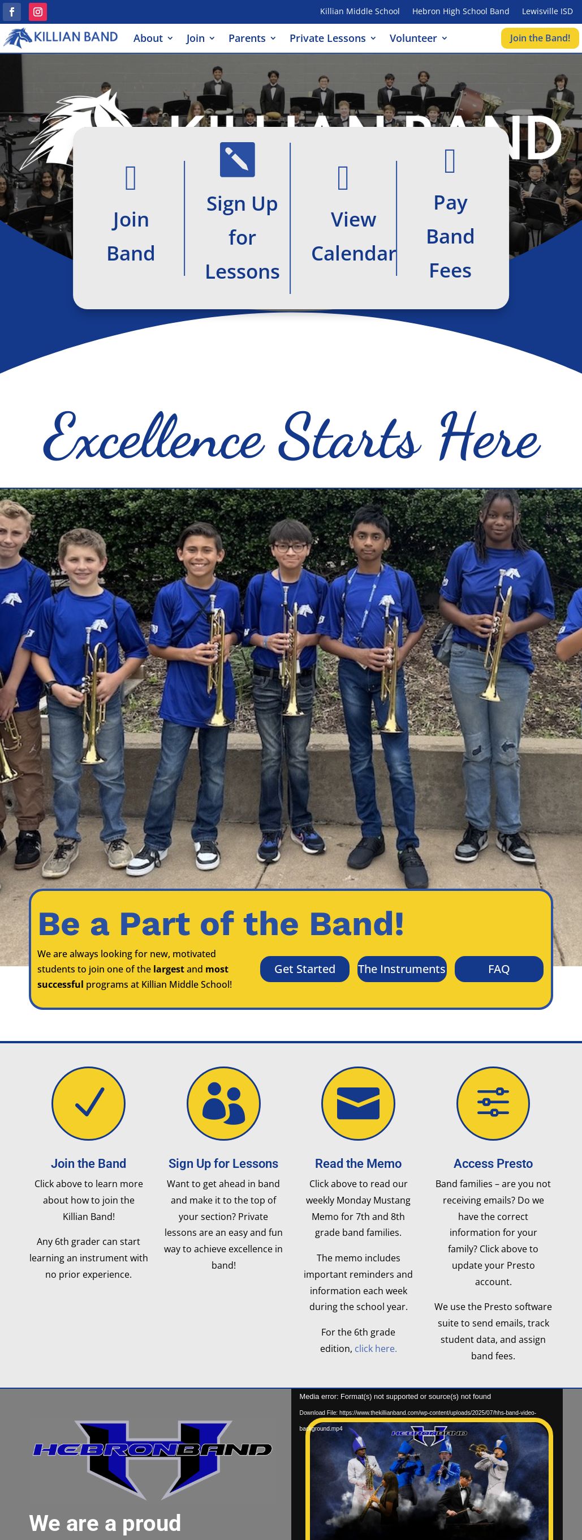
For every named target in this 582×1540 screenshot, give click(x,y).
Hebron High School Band (461, 11)
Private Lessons (328, 39)
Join (196, 39)
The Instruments (402, 968)
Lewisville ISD (547, 11)
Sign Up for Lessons (242, 236)
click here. (376, 1348)
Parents (247, 39)
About (148, 39)
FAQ (499, 968)
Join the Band (88, 1164)
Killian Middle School (360, 11)
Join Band (131, 235)
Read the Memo (358, 1164)
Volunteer (413, 39)
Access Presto (493, 1164)
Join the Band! (540, 38)
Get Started (304, 968)
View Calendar (353, 235)
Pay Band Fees (450, 235)
